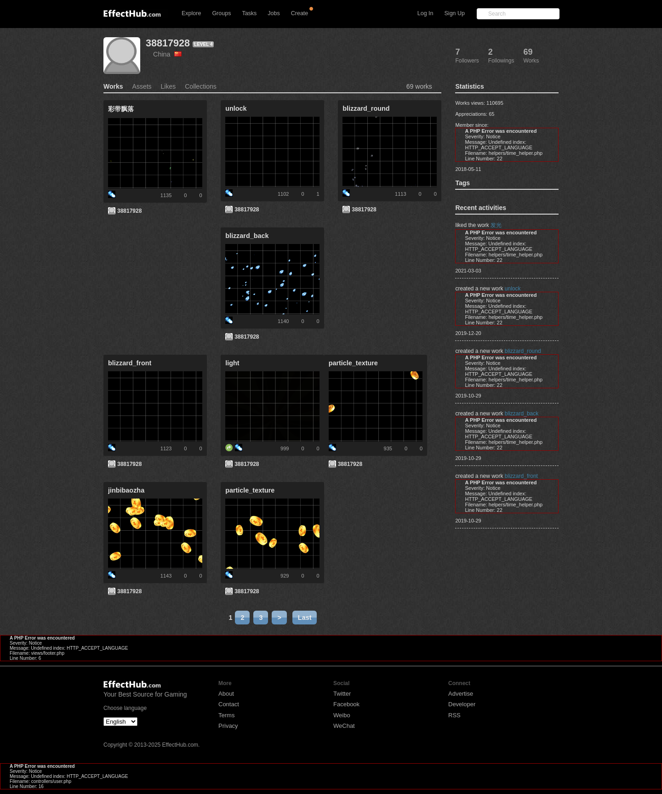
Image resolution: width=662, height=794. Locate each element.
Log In (425, 13)
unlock (513, 288)
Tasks (249, 13)
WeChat (344, 725)
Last (305, 617)
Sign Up (455, 13)
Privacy (228, 725)
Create (299, 13)
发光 (496, 225)
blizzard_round (523, 351)
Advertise (460, 693)
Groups (221, 13)
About (226, 693)
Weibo (341, 715)
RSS (454, 715)
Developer (461, 704)
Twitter (342, 693)
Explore (191, 13)
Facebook (346, 704)
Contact (228, 704)
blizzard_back (521, 413)
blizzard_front (521, 476)
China (167, 54)
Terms (226, 715)
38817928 (168, 43)
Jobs (274, 13)
